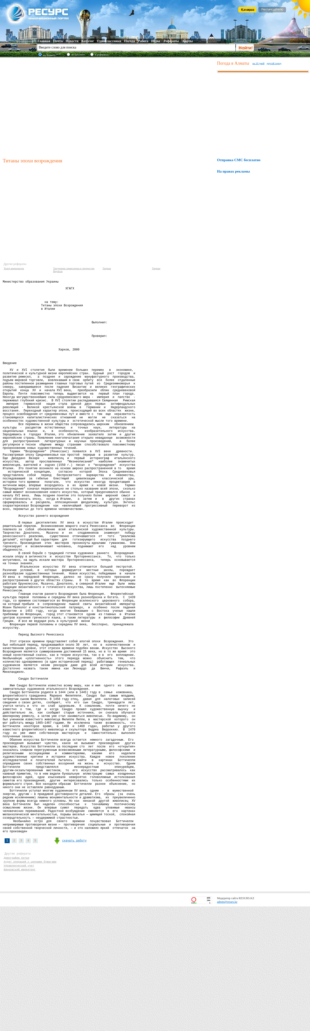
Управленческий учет (19, 988)
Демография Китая (16, 979)
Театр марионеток (14, 268)
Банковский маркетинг (20, 993)
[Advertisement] (45, 107)
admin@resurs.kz (227, 1026)
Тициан (106, 268)
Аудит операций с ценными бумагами (30, 984)
